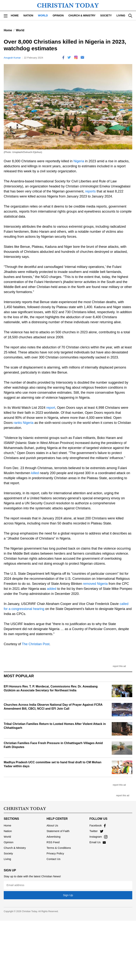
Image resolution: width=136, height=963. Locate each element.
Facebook (97, 825)
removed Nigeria (95, 584)
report (50, 407)
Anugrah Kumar (12, 57)
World (43, 15)
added (51, 589)
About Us (52, 825)
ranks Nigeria (23, 423)
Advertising (53, 836)
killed (35, 473)
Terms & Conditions (59, 847)
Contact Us (53, 859)
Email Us (97, 842)
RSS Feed (53, 842)
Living (121, 15)
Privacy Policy (55, 853)
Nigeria (78, 161)
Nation (28, 15)
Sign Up (68, 895)
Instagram (98, 836)
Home (15, 15)
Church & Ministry (81, 15)
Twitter (96, 831)
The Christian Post (36, 644)
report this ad (119, 666)
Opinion (58, 15)
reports (90, 191)
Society (106, 15)
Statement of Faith (58, 831)
